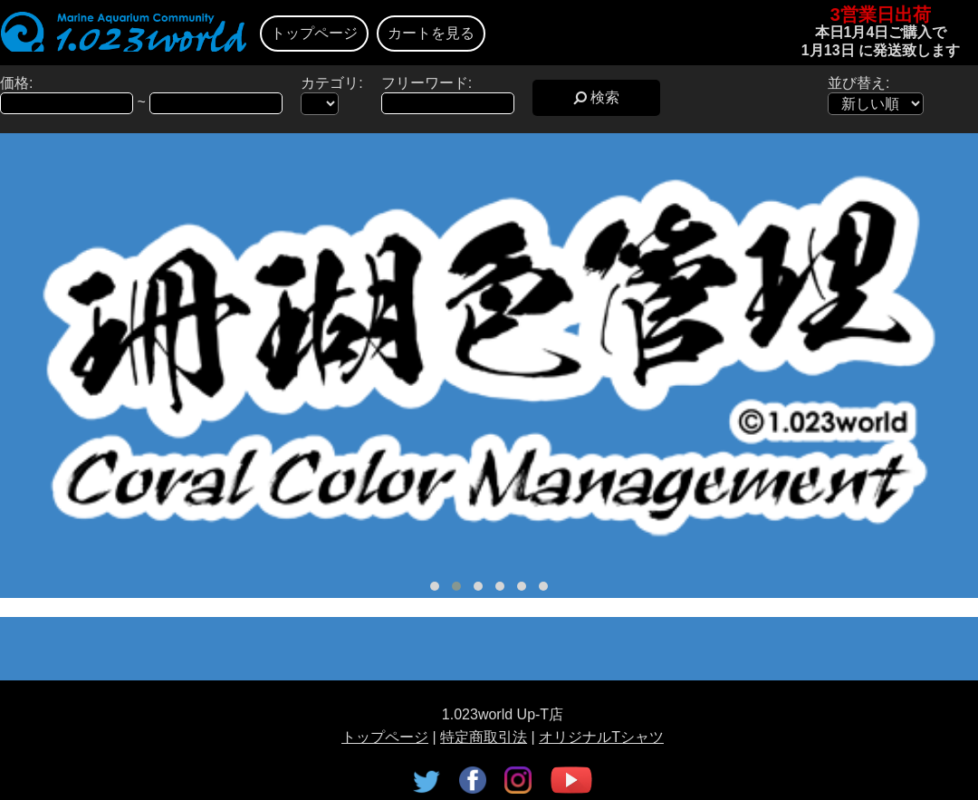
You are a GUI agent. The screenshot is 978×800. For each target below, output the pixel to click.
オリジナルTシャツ (601, 737)
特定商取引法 (483, 737)
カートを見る (431, 33)
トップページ (314, 33)
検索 (596, 97)
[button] (435, 586)
